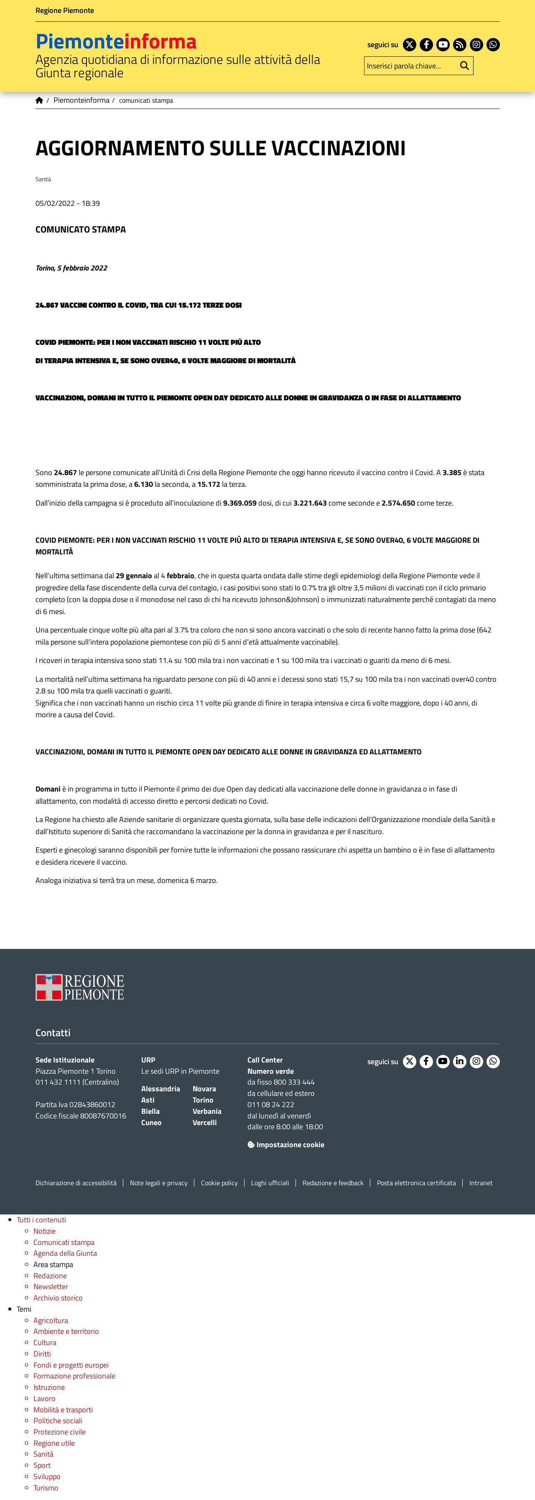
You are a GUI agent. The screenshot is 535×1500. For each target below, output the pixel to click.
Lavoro (44, 1398)
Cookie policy (219, 1183)
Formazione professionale (74, 1375)
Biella (150, 1111)
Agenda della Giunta (65, 1253)
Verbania (207, 1111)
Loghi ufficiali (270, 1183)
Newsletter (50, 1286)
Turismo (46, 1487)
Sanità (43, 1454)
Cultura (44, 1342)
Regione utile (54, 1443)
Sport (42, 1465)
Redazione (50, 1275)
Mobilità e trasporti (63, 1409)
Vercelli (205, 1122)
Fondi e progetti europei (71, 1365)
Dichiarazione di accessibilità (76, 1183)
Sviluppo (47, 1476)
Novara (204, 1088)
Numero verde (270, 1071)
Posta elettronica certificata (416, 1183)
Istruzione (49, 1387)
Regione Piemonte (65, 10)
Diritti (42, 1353)
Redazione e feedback (333, 1183)
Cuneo (151, 1122)
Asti (148, 1099)
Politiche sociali (57, 1420)
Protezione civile (59, 1431)
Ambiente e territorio (66, 1331)
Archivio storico (58, 1297)
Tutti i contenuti (41, 1219)
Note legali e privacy (159, 1183)
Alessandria (160, 1088)
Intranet (481, 1183)
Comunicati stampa (63, 1242)
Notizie (44, 1231)
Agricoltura (50, 1320)
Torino (203, 1099)
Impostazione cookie (285, 1144)
